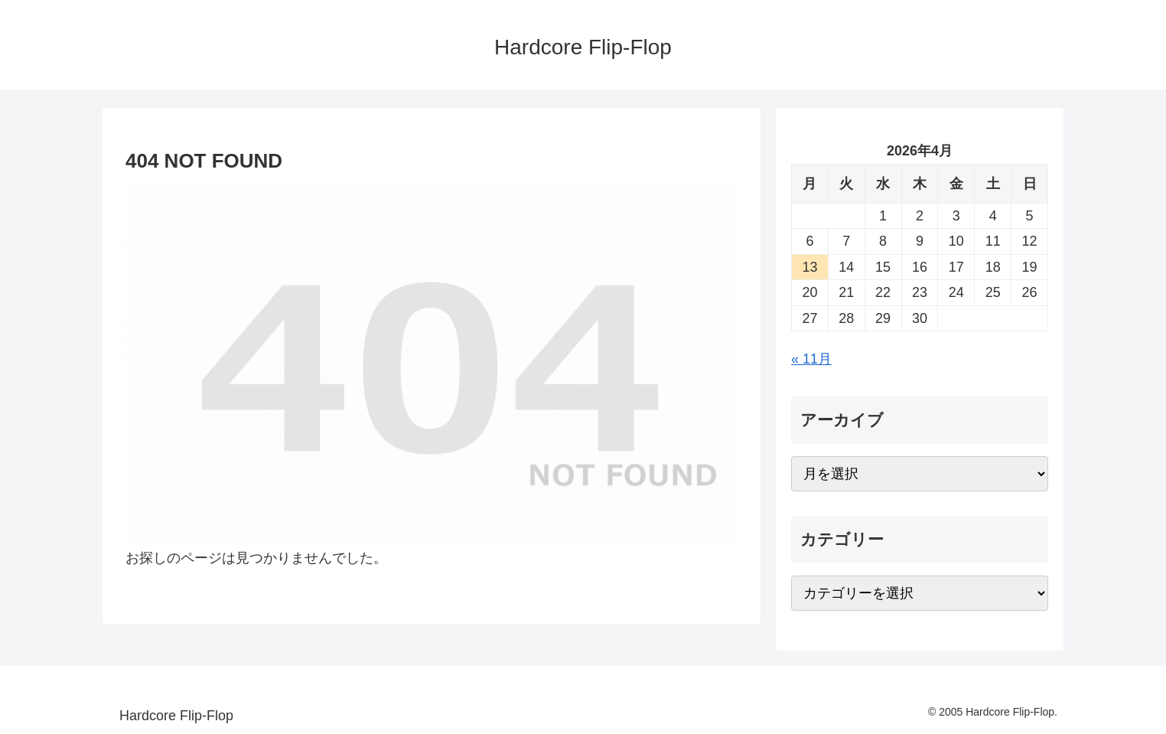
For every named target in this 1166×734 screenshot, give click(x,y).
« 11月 (811, 359)
